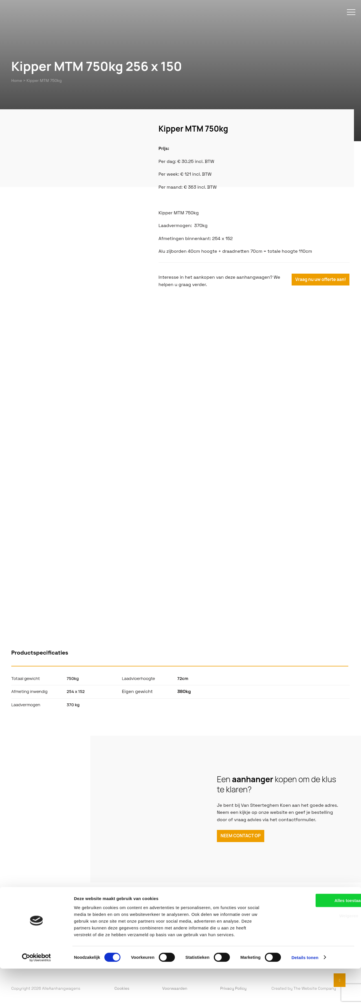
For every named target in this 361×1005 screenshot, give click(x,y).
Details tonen (304, 993)
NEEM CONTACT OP (242, 837)
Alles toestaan (314, 936)
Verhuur (127, 920)
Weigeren (313, 952)
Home (16, 80)
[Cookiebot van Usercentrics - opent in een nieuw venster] (36, 994)
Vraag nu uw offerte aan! (321, 281)
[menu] (345, 19)
